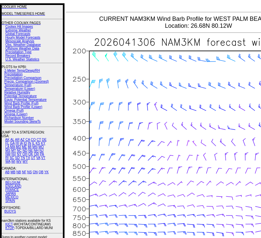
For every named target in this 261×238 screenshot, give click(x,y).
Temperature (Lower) (19, 89)
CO (33, 139)
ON (35, 172)
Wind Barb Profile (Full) (21, 103)
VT (43, 158)
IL (33, 143)
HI (17, 143)
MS (7, 150)
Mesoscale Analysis (19, 41)
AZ (22, 139)
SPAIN (10, 201)
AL (12, 139)
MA (12, 147)
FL (7, 143)
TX (28, 158)
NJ (41, 150)
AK (7, 139)
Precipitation (13, 74)
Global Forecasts (17, 34)
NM (8, 154)
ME (24, 147)
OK (30, 154)
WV (19, 161)
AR (17, 139)
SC (12, 158)
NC (19, 150)
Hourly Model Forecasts (22, 37)
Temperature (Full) (17, 85)
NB (18, 172)
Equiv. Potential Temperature (25, 99)
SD (17, 158)
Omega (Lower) (15, 114)
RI (7, 158)
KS (38, 143)
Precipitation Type (18, 52)
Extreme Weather (18, 30)
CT (39, 139)
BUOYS (10, 211)
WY (25, 161)
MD (18, 147)
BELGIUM (12, 182)
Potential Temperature (20, 96)
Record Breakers (17, 56)
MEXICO (11, 197)
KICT (9, 224)
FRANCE (12, 190)
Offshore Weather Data (22, 48)
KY (43, 143)
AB (7, 172)
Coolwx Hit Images (19, 26)
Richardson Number (19, 118)
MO (41, 147)
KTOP (9, 228)
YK (46, 172)
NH (36, 150)
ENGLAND (13, 186)
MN (35, 147)
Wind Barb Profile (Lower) (23, 107)
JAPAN (10, 193)
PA (42, 154)
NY (19, 154)
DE (44, 139)
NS (29, 172)
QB (41, 172)
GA (12, 143)
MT (13, 150)
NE (30, 150)
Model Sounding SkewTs (22, 121)
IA (21, 143)
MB (13, 172)
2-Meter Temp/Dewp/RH (22, 70)
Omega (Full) (13, 110)
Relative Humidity (17, 92)
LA (7, 147)
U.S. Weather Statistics (22, 59)
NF (24, 172)
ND (24, 150)
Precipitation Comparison (22, 78)
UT (33, 158)
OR (36, 154)
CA (27, 139)
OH (24, 154)
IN (29, 143)
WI (13, 161)
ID (25, 143)
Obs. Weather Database (23, 45)
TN (23, 158)
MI (29, 147)
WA (7, 161)
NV (13, 154)
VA (38, 158)
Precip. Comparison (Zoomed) (26, 81)
